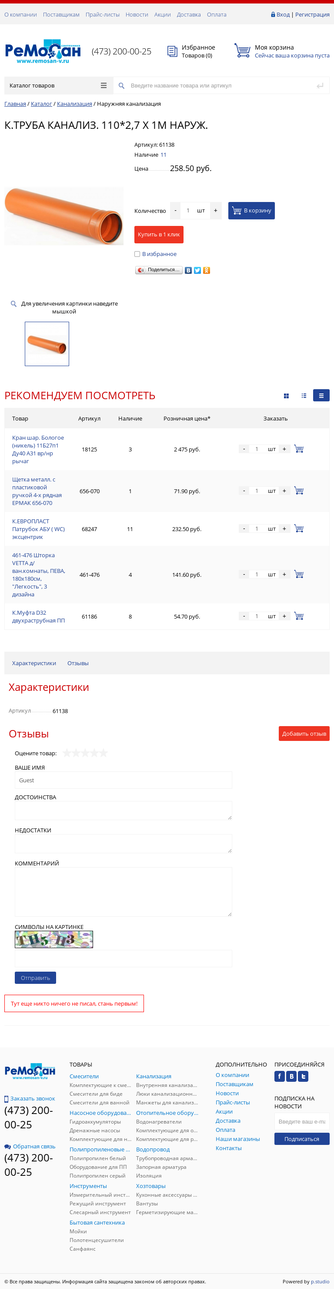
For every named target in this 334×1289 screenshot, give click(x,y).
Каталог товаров (58, 85)
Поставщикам (61, 14)
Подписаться (301, 1139)
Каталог (41, 104)
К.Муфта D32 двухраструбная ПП (38, 616)
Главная (15, 104)
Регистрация (312, 14)
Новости (137, 14)
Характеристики (34, 663)
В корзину (251, 210)
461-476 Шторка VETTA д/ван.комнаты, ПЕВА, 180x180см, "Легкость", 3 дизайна (38, 574)
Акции (162, 14)
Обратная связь (30, 1146)
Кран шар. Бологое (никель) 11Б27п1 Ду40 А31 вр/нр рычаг (38, 449)
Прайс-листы (103, 14)
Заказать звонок (29, 1098)
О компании (20, 14)
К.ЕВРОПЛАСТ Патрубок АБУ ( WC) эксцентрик (38, 529)
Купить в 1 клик (159, 234)
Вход (283, 14)
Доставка (189, 14)
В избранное (155, 254)
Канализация (74, 104)
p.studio (320, 1281)
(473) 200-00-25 (121, 51)
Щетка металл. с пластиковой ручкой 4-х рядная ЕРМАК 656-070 (37, 491)
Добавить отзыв (304, 733)
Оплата (217, 14)
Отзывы (78, 663)
